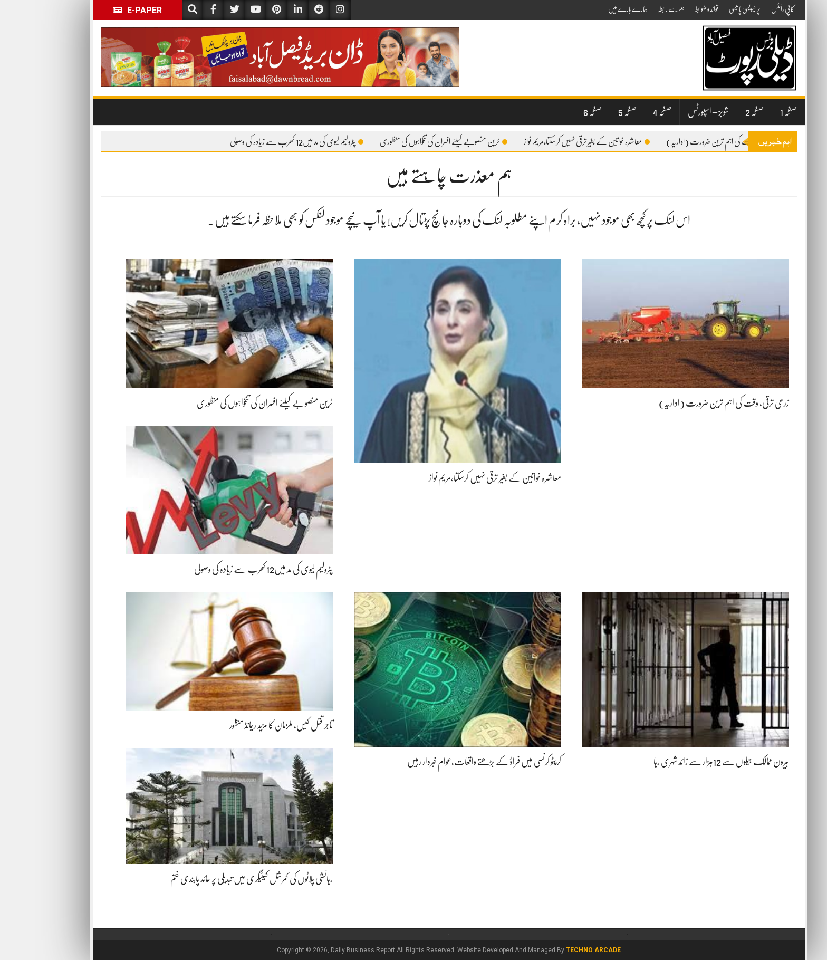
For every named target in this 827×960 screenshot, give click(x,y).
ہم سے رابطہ (635, 9)
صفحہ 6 (557, 112)
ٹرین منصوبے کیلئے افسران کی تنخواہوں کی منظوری (408, 142)
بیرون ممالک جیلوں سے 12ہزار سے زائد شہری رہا (686, 761)
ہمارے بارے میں (592, 9)
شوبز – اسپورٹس (673, 112)
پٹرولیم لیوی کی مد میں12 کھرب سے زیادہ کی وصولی (261, 142)
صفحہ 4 (627, 112)
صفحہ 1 (753, 112)
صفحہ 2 (719, 112)
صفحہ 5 (592, 112)
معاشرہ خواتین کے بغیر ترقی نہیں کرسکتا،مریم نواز (551, 142)
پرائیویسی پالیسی (709, 9)
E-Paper (102, 10)
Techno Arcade (558, 950)
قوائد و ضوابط (671, 9)
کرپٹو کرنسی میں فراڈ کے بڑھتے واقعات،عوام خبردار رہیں (449, 761)
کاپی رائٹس (747, 9)
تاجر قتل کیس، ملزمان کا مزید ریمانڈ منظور (245, 725)
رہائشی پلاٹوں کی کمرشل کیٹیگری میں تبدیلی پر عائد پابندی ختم (216, 879)
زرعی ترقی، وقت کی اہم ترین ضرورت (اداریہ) (693, 142)
